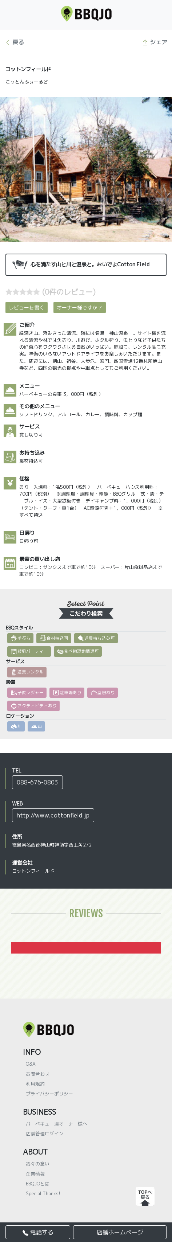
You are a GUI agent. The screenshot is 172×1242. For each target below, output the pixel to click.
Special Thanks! (43, 1193)
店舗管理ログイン (45, 1133)
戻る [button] (14, 42)
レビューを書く (26, 307)
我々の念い (37, 1163)
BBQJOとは (37, 1183)
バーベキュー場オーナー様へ (56, 1123)
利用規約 (35, 1084)
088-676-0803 (37, 782)
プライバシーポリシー (49, 1093)
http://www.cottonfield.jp (53, 815)
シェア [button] (154, 42)
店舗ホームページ (120, 1232)
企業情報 (35, 1174)
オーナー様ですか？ (80, 307)
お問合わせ (37, 1074)
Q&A (31, 1064)
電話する (38, 1232)
